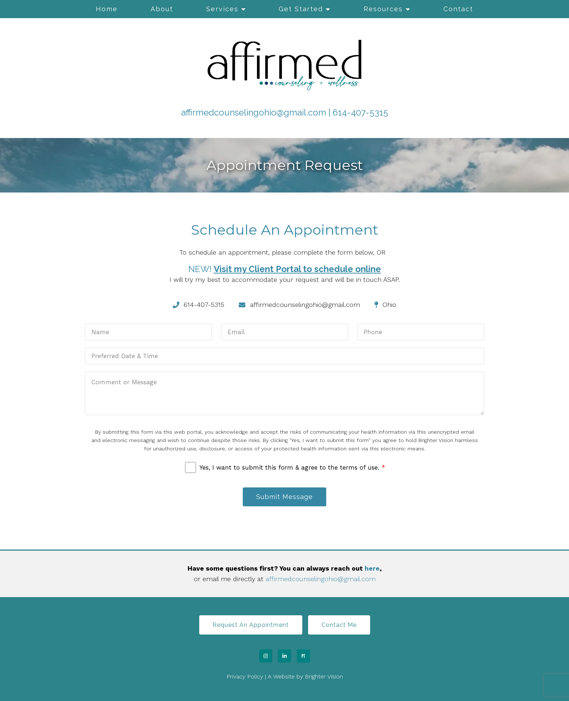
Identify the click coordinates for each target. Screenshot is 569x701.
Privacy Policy (244, 676)
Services (222, 9)
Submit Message (284, 497)
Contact (458, 9)
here (372, 568)
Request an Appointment (251, 624)
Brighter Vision (324, 676)
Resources (383, 9)
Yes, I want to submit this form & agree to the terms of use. (292, 467)
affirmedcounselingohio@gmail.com (253, 112)
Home (107, 9)
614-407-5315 (360, 112)
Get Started (301, 9)
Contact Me (339, 624)
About (162, 9)
